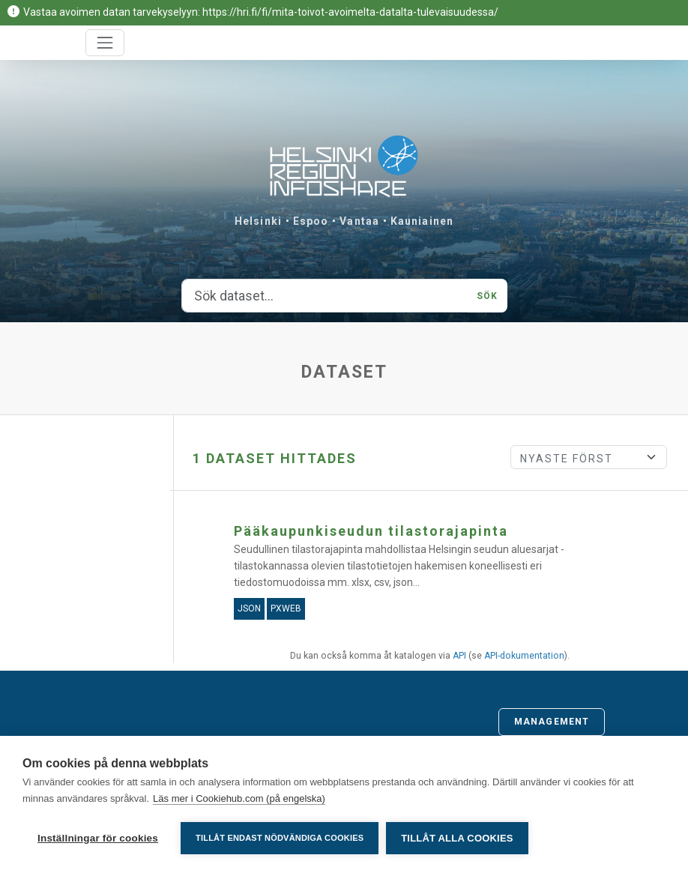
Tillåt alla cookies (457, 838)
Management (551, 721)
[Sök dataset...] (325, 296)
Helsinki (258, 221)
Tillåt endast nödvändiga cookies (279, 837)
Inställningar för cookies (97, 838)
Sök (487, 296)
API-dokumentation (524, 655)
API (459, 655)
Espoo (311, 221)
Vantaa (359, 221)
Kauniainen (421, 221)
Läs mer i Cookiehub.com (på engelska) (239, 798)
